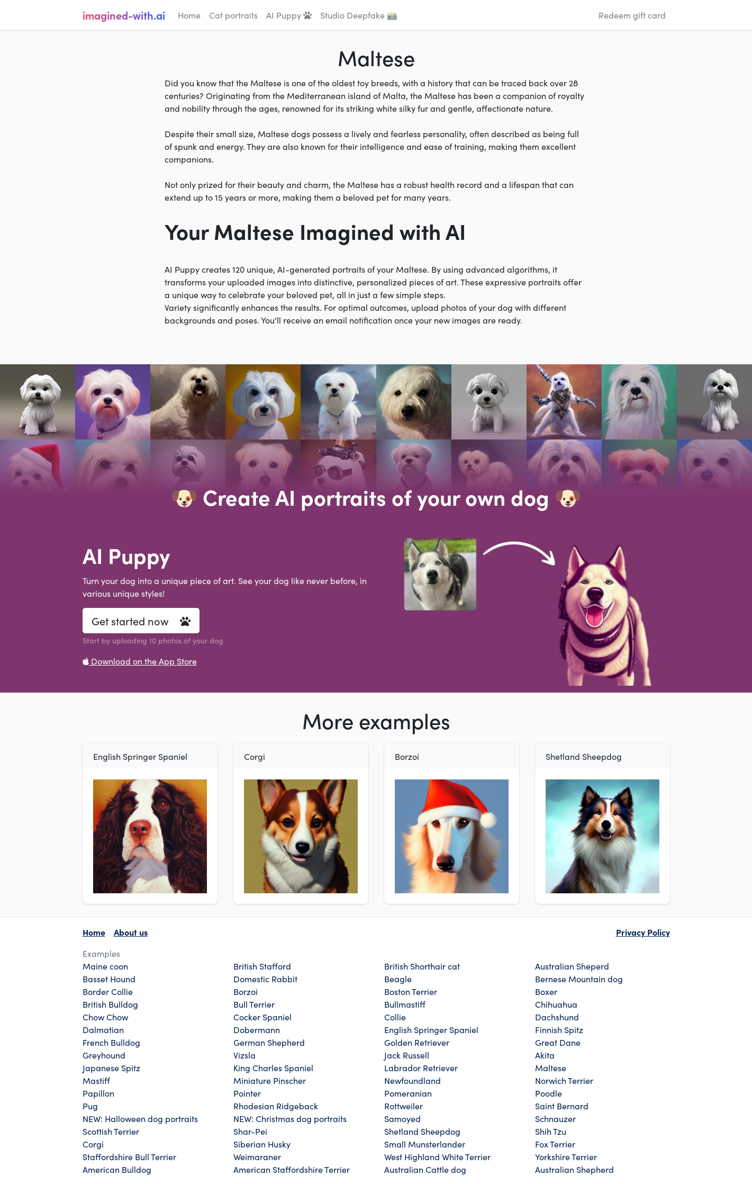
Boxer (546, 991)
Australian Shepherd (574, 1169)
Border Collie (108, 991)
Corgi (93, 1144)
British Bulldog (110, 1004)
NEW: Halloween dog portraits (140, 1118)
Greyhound (104, 1055)
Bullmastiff (404, 1004)
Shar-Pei (250, 1131)
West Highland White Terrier (437, 1156)
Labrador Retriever (421, 1067)
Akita (545, 1055)
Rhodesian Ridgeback (275, 1105)
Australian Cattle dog (425, 1169)
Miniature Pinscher (269, 1080)
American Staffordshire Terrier (291, 1169)
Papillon (98, 1093)
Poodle (548, 1093)
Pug (90, 1105)
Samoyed (402, 1118)
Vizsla (244, 1055)
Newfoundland (412, 1080)
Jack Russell (406, 1055)
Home (189, 15)
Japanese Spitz (111, 1067)
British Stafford (262, 966)
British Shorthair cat (422, 966)
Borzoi (245, 991)
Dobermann (256, 1029)
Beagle (398, 978)
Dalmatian (103, 1029)
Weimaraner (257, 1156)
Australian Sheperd (572, 966)
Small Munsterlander (424, 1144)
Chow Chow (105, 1016)
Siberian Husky (262, 1144)
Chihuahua (556, 1004)
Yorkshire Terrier (566, 1156)
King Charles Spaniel (273, 1067)
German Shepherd (269, 1042)
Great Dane (558, 1042)
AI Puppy (289, 15)
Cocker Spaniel (262, 1016)
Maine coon (105, 966)
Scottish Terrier (111, 1131)
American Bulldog (117, 1169)
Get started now (141, 620)
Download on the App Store (140, 661)
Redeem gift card (632, 15)
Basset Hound (109, 978)
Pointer (247, 1093)
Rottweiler (403, 1105)
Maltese (550, 1067)
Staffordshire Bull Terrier (129, 1156)
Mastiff (96, 1080)
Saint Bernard (561, 1105)
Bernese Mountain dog (579, 978)
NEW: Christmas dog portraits (290, 1118)
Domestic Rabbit (265, 978)
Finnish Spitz (559, 1029)
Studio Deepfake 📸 (358, 15)
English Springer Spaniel (431, 1029)
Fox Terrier (555, 1144)
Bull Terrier (254, 1004)
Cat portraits (233, 15)
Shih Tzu (550, 1131)
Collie (395, 1016)
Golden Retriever (416, 1042)
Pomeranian (408, 1093)
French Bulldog (111, 1042)
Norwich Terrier (564, 1080)
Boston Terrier (410, 991)
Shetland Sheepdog (422, 1131)
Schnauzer (555, 1118)
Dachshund (557, 1016)
